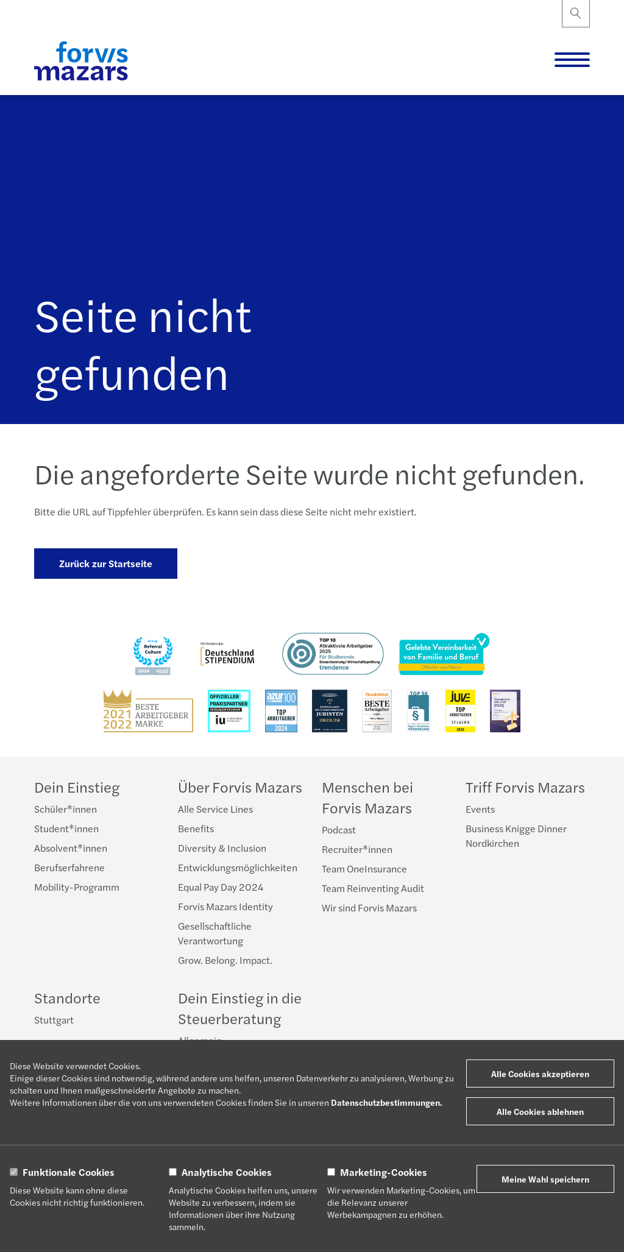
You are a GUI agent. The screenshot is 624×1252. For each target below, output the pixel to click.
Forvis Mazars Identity (225, 906)
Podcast (339, 829)
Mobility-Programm (76, 887)
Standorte (67, 997)
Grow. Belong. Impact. (225, 960)
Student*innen (66, 828)
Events (480, 809)
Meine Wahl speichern (545, 1179)
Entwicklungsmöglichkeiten (237, 867)
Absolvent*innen (70, 848)
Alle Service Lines (215, 809)
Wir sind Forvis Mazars (369, 907)
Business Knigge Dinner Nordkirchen (516, 835)
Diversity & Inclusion (222, 848)
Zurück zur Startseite (105, 563)
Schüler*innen (65, 809)
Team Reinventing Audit (373, 888)
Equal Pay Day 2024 (220, 887)
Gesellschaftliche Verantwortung (215, 933)
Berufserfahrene (69, 867)
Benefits (196, 828)
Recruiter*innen (357, 849)
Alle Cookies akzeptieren (540, 1073)
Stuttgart (54, 1020)
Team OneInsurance (364, 868)
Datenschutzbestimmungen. (386, 1102)
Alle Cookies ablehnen (540, 1111)
